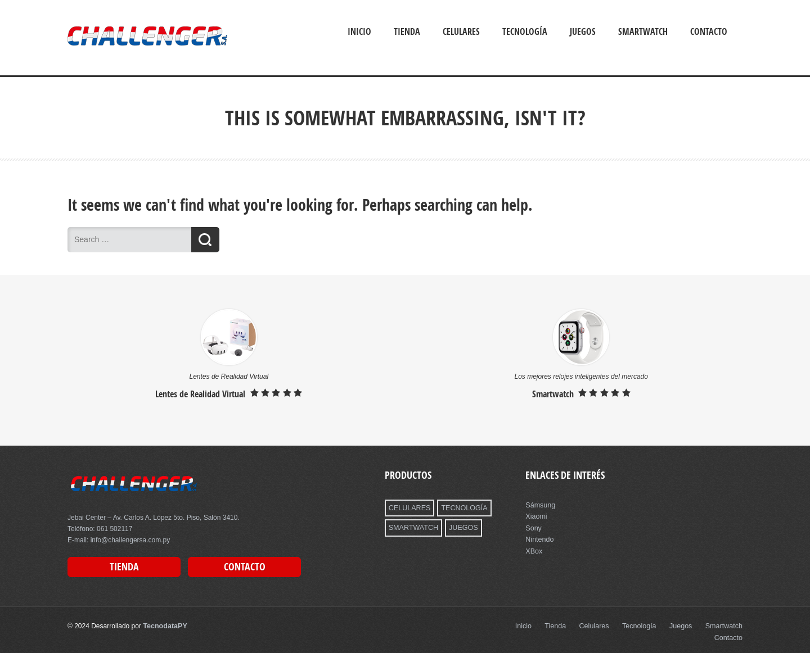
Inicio (359, 31)
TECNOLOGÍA (461, 507)
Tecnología (524, 31)
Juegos (583, 31)
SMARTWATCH (412, 527)
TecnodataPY (164, 625)
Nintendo (538, 538)
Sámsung (539, 505)
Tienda (407, 31)
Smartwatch (643, 31)
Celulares (461, 31)
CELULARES (409, 507)
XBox (533, 550)
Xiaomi (535, 516)
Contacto (708, 31)
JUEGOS (460, 527)
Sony (533, 527)
